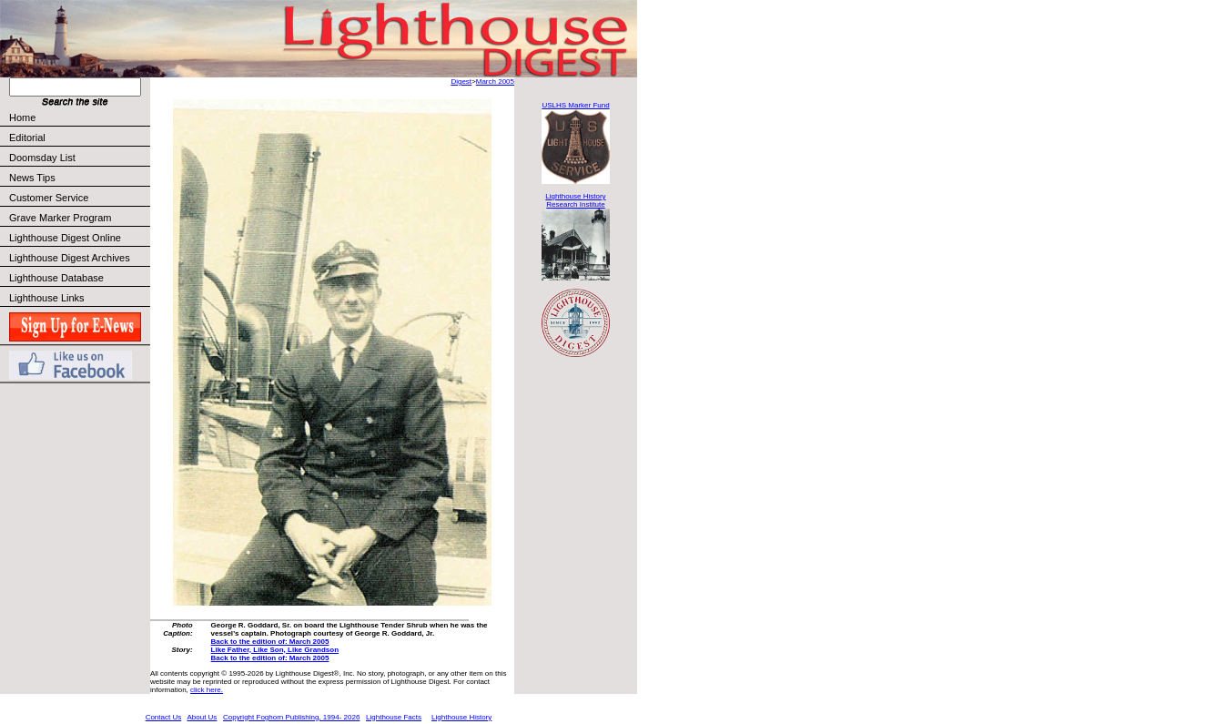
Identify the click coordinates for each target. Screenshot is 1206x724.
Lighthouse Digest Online (65, 237)
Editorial (78, 137)
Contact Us (164, 717)
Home (22, 117)
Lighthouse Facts (393, 717)
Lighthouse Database (56, 277)
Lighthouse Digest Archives (69, 257)
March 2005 (495, 81)
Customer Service (78, 197)
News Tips (32, 177)
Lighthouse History (461, 717)
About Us (202, 717)
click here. (206, 690)
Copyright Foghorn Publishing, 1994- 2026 (291, 717)
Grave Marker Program (60, 217)
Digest (461, 81)
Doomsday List (42, 157)
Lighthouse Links (47, 297)
